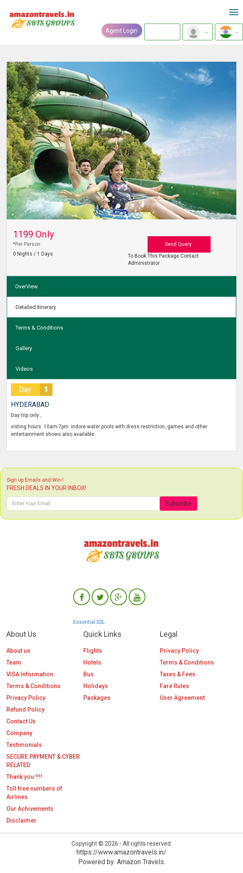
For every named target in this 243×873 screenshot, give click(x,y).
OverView (26, 286)
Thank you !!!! (24, 776)
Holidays (95, 686)
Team (13, 662)
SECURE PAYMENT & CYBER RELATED (43, 760)
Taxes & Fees (177, 674)
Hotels (92, 662)
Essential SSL (89, 622)
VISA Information (29, 674)
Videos (24, 369)
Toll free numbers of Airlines (34, 792)
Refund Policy (25, 709)
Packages (97, 697)
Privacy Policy (25, 697)
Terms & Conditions (39, 327)
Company (19, 733)
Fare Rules (174, 686)
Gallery (24, 348)
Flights (92, 650)
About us (18, 650)
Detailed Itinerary (36, 307)
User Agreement (182, 697)
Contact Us (21, 721)
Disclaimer (21, 820)
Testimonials (24, 744)
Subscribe (178, 503)
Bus (88, 674)
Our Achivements (29, 808)
